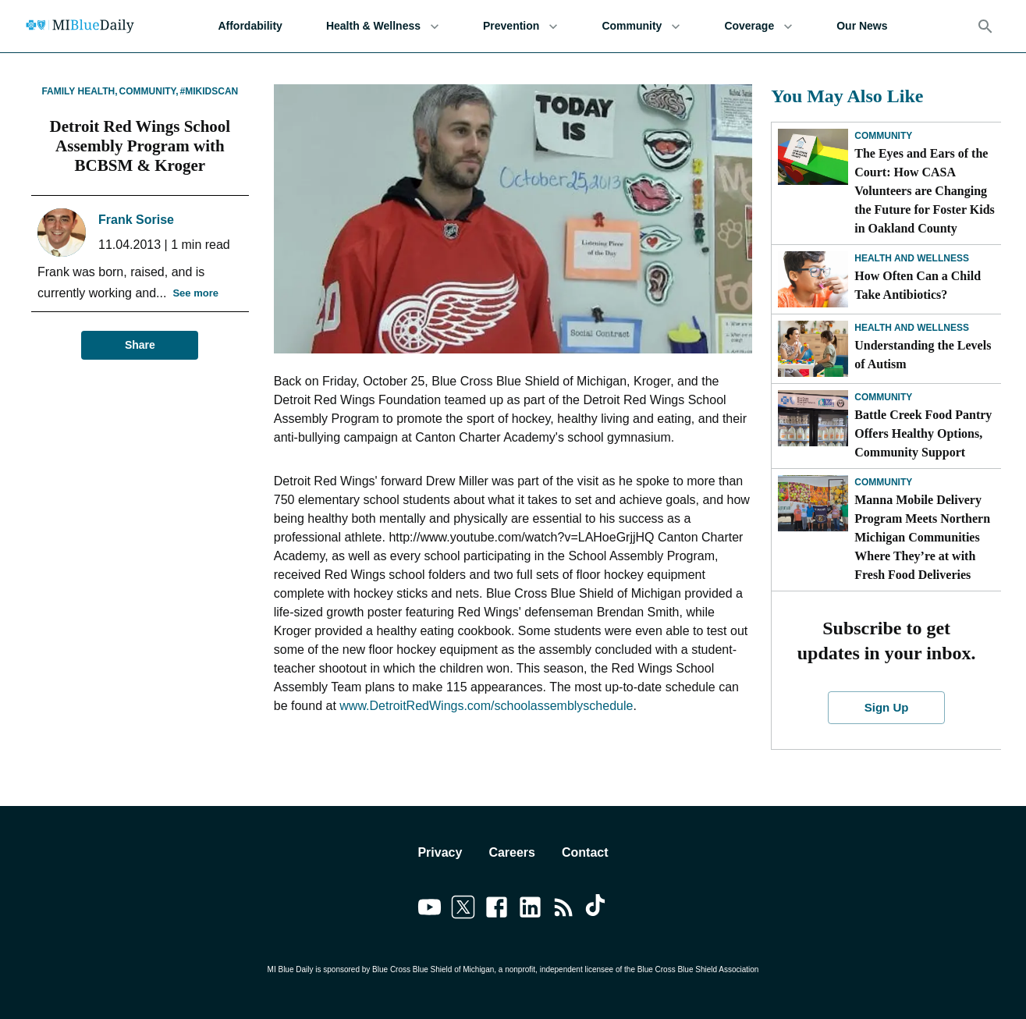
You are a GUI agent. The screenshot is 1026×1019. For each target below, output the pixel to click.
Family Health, (79, 91)
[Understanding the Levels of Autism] (813, 349)
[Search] (985, 26)
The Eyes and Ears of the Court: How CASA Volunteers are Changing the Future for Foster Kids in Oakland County (924, 191)
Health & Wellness (383, 26)
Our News (861, 26)
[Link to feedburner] (563, 909)
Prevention (520, 26)
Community (641, 26)
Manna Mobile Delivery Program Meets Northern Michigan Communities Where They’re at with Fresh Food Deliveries (922, 537)
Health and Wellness (911, 258)
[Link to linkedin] (530, 909)
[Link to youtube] (429, 909)
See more (195, 294)
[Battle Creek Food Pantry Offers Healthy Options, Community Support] (813, 418)
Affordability (249, 26)
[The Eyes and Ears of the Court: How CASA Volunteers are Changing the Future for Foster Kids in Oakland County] (813, 157)
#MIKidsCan (209, 91)
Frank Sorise (136, 219)
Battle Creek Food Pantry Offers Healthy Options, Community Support (923, 433)
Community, (149, 91)
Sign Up (886, 707)
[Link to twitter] (463, 909)
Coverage (758, 26)
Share (139, 345)
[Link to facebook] (496, 909)
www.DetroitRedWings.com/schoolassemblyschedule (486, 705)
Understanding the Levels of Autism (922, 355)
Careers (511, 852)
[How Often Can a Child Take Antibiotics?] (813, 279)
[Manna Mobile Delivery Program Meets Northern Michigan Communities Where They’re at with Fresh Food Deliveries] (813, 503)
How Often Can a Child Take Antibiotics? (917, 285)
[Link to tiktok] (597, 909)
